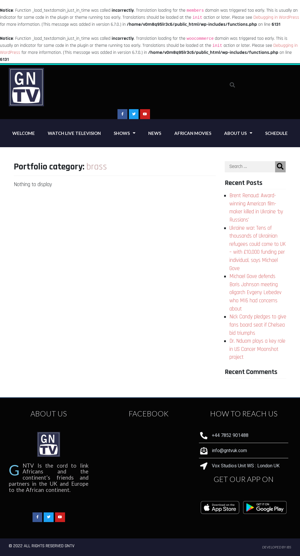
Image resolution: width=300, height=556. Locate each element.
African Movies (192, 133)
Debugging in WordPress (276, 17)
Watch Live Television (74, 133)
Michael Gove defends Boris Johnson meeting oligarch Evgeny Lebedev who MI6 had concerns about (255, 292)
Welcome (23, 133)
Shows (124, 133)
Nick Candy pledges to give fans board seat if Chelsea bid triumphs (257, 324)
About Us (238, 133)
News (154, 133)
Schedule (276, 133)
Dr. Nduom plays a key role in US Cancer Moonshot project (257, 349)
